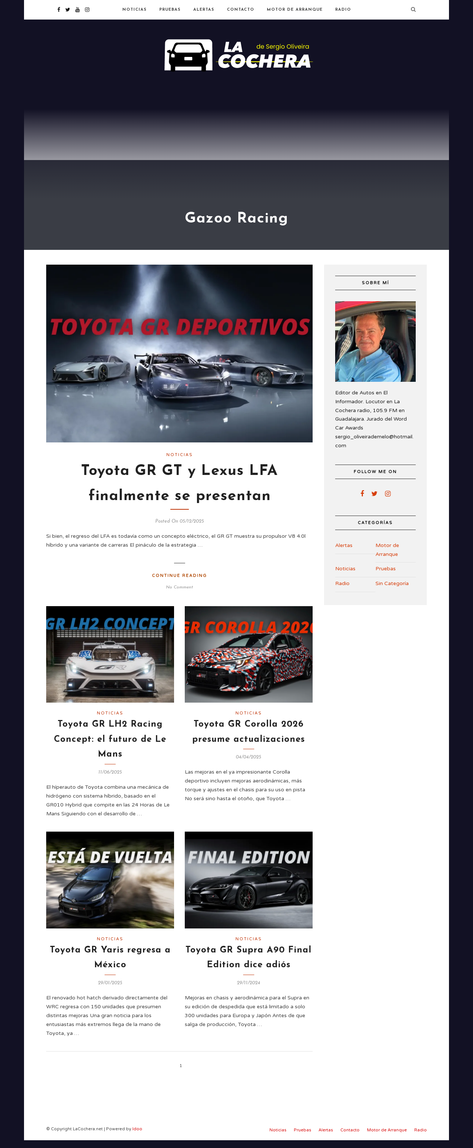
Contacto (240, 10)
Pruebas (170, 10)
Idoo (137, 1137)
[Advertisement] (236, 133)
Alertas (203, 10)
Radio (343, 10)
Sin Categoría (392, 591)
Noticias (134, 10)
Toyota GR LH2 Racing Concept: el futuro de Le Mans (110, 747)
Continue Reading (179, 583)
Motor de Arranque (295, 10)
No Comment (179, 595)
